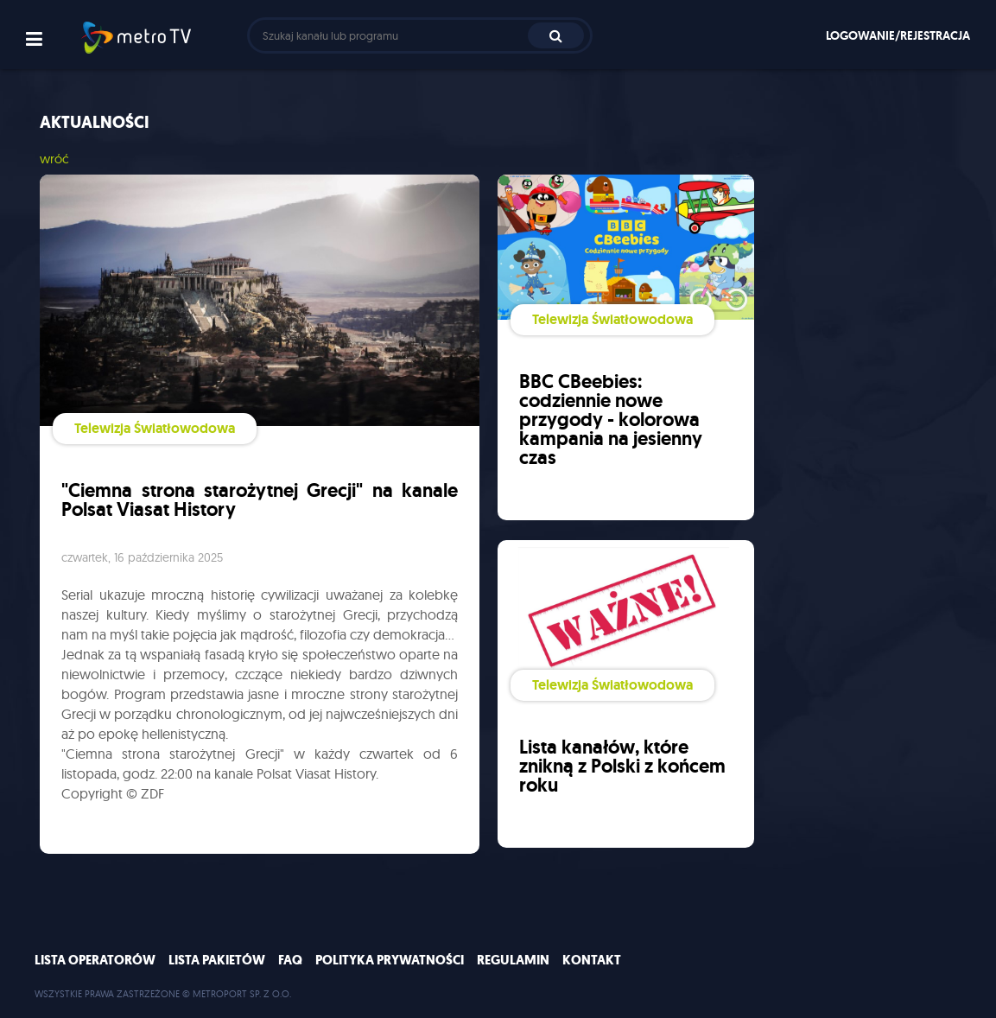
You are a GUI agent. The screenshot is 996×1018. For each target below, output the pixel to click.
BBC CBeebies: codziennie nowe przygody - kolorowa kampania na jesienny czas (610, 419)
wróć (54, 158)
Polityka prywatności (389, 960)
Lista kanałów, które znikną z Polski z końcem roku (622, 766)
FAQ (290, 960)
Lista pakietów (216, 960)
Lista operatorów (95, 960)
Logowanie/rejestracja (898, 35)
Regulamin (513, 960)
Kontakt (591, 960)
